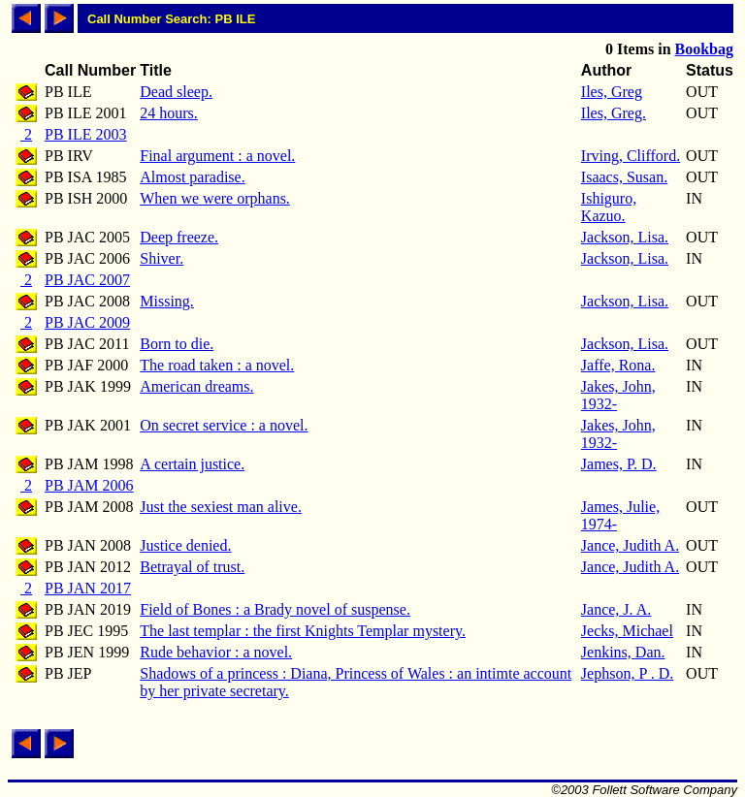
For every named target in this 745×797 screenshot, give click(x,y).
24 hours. (169, 113)
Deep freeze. (179, 237)
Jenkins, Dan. (623, 652)
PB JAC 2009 (87, 322)
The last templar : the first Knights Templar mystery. (303, 630)
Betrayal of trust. (192, 566)
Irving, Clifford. (630, 155)
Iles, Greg (611, 91)
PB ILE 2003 (85, 134)
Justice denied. (185, 545)
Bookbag (704, 49)
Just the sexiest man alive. (221, 506)
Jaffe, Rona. (618, 365)
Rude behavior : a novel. (216, 652)
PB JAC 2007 (87, 279)
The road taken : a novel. (217, 365)
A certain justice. (192, 464)
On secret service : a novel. (224, 425)
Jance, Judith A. (630, 545)
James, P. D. (619, 464)
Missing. (167, 301)
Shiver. (161, 258)
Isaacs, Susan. (624, 177)
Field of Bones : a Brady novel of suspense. (275, 609)
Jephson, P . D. (627, 673)
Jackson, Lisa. (624, 237)
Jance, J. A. (616, 609)
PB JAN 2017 (88, 588)
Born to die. (176, 343)
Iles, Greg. (613, 113)
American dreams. (196, 386)
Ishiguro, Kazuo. (608, 207)
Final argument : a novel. (217, 155)
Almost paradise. (192, 177)
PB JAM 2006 (89, 485)
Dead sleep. (176, 91)
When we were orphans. (215, 198)
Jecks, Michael (627, 630)
